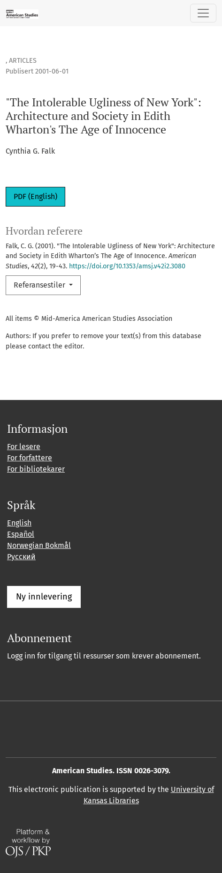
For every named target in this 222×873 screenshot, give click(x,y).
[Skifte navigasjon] (203, 13)
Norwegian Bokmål (39, 545)
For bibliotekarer (36, 469)
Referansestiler (40, 285)
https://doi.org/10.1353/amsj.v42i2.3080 (127, 266)
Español (20, 534)
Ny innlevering (44, 597)
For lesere (23, 446)
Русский (21, 556)
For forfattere (29, 457)
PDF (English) (35, 196)
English (19, 522)
